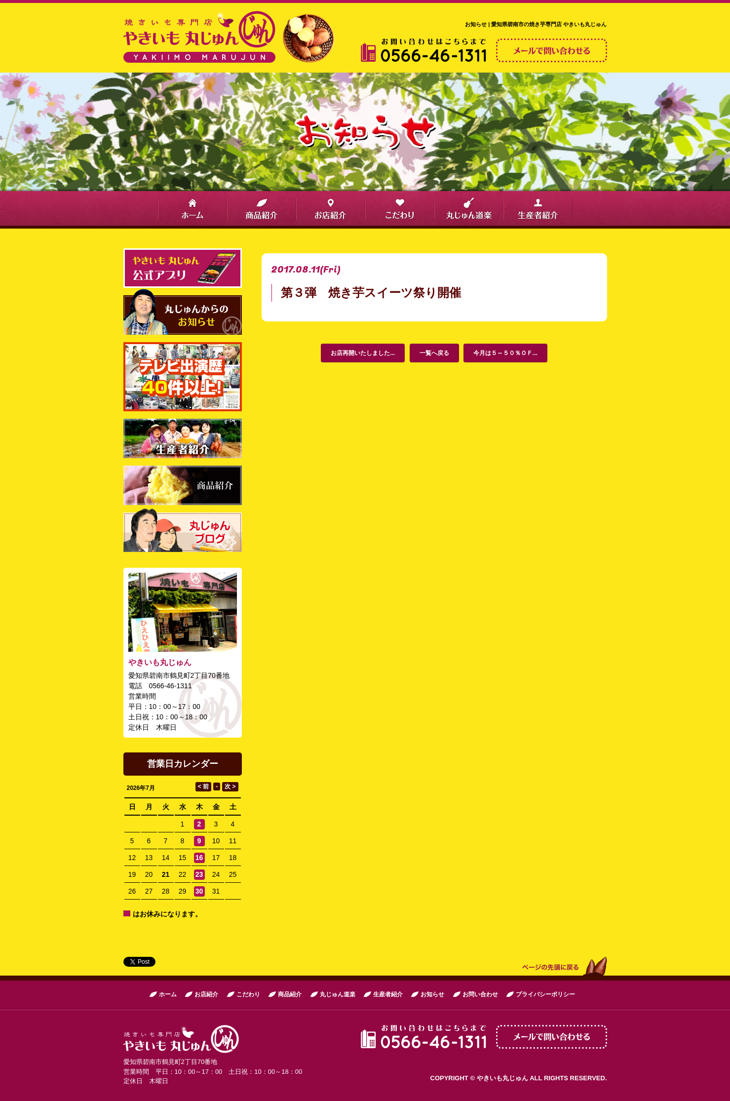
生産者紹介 (388, 994)
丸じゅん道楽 (337, 994)
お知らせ (432, 994)
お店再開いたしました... (363, 353)
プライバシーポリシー (545, 994)
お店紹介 (206, 994)
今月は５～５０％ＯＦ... (505, 353)
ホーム (168, 994)
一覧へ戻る (434, 353)
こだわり (248, 994)
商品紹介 (290, 994)
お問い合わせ (480, 994)
